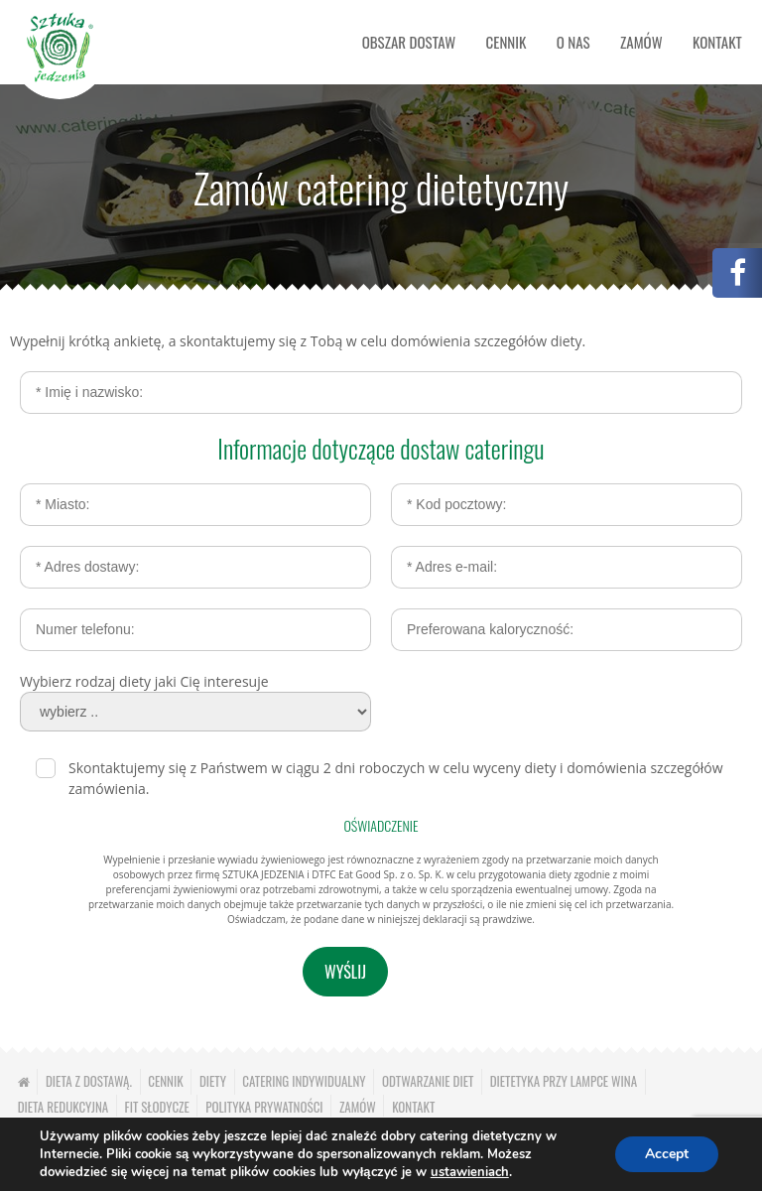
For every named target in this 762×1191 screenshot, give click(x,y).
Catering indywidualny (303, 1081)
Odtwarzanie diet (427, 1081)
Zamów (641, 42)
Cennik (506, 42)
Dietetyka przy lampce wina (563, 1081)
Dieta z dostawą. (89, 1081)
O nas (573, 42)
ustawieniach (470, 1172)
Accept (667, 1153)
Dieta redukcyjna (63, 1107)
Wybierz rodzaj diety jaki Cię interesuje (144, 681)
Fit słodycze (157, 1107)
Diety (212, 1081)
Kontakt (717, 42)
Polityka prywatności (263, 1107)
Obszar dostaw (408, 42)
